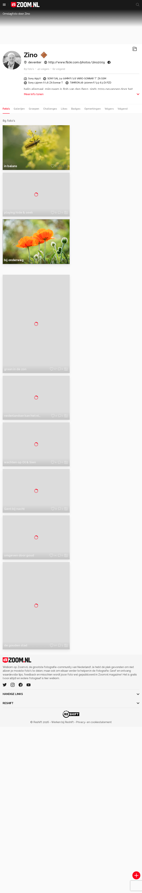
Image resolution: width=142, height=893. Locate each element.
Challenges (50, 108)
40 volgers (43, 69)
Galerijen (19, 108)
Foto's (6, 108)
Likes (64, 108)
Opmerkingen (92, 108)
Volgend (123, 108)
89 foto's (29, 69)
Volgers (109, 108)
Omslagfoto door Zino (16, 13)
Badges (75, 108)
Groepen (34, 108)
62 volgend (59, 69)
